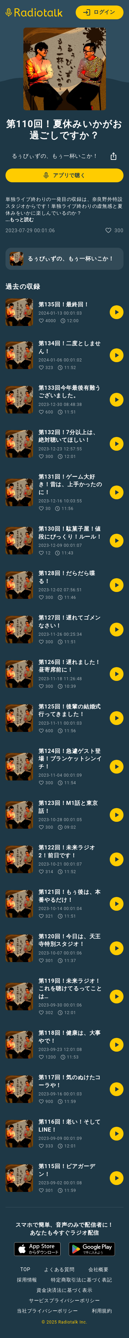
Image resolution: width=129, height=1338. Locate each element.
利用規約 (102, 1311)
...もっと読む (20, 219)
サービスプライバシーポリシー (64, 1300)
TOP (25, 1269)
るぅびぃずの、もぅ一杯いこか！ (55, 156)
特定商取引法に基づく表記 (81, 1280)
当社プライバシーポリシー (47, 1311)
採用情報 (27, 1280)
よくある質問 (59, 1269)
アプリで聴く (64, 175)
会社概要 (98, 1269)
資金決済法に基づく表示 (64, 1290)
